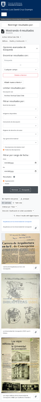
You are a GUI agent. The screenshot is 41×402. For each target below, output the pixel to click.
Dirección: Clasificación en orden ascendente (17, 211)
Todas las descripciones (12, 150)
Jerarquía (25, 199)
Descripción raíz (8, 92)
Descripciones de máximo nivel (14, 147)
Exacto (7, 184)
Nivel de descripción (9, 105)
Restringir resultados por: (20, 24)
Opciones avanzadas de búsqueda (14, 48)
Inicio (4, 159)
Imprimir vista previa (10, 199)
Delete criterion (20, 75)
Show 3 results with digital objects (26, 216)
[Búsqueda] (20, 60)
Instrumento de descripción (11, 122)
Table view (17, 203)
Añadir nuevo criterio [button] (12, 82)
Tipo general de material (10, 139)
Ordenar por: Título (8, 207)
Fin (4, 167)
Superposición (9, 181)
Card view (6, 203)
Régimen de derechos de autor (12, 130)
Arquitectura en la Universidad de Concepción (17, 222)
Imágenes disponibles (10, 113)
